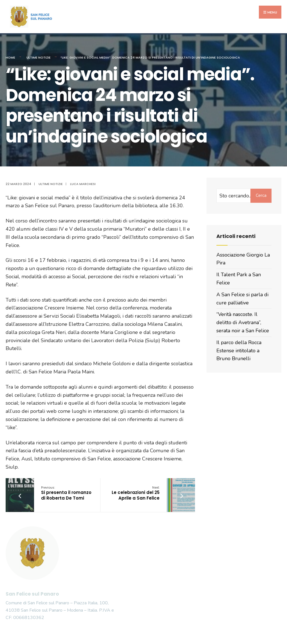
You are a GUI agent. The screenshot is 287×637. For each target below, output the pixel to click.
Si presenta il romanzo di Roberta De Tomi (66, 493)
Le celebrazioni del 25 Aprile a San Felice (136, 493)
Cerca (261, 195)
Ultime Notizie (38, 57)
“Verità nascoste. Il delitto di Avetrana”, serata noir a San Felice (242, 322)
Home (10, 57)
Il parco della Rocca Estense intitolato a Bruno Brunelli (238, 350)
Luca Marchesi (83, 184)
